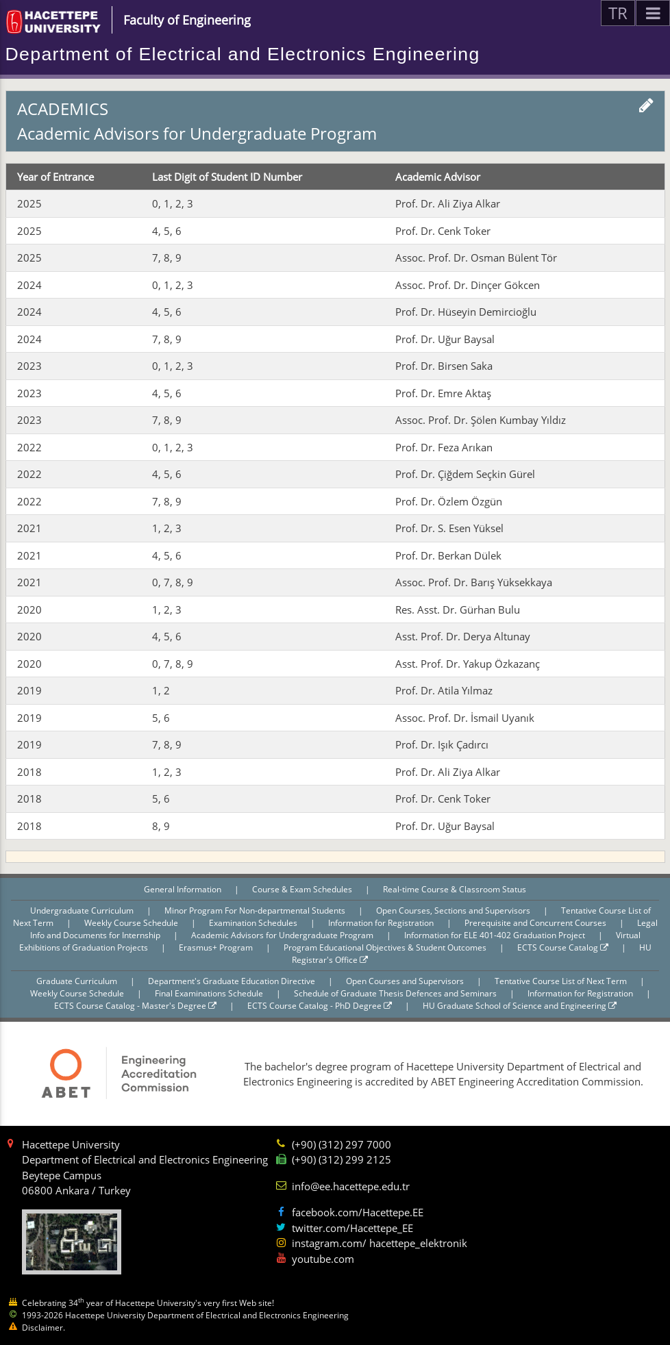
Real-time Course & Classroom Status (454, 889)
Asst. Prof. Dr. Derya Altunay (462, 636)
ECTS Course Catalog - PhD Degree (319, 1005)
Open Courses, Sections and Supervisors (454, 910)
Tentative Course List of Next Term (562, 981)
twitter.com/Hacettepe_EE (352, 1228)
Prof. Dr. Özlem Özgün (448, 501)
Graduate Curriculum (77, 981)
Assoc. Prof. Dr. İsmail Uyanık (464, 718)
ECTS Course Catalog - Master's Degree (135, 1005)
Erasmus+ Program (217, 947)
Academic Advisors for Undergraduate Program (283, 935)
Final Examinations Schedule (210, 993)
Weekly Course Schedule (132, 923)
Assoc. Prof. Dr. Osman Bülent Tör (476, 257)
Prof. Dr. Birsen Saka (444, 366)
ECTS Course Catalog (562, 947)
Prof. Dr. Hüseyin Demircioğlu (465, 311)
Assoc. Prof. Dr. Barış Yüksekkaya (473, 582)
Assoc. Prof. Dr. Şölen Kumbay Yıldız (480, 420)
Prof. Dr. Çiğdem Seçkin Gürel (465, 474)
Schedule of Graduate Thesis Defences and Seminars (396, 993)
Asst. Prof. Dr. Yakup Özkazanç (467, 663)
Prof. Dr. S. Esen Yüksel (449, 528)
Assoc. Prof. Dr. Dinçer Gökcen (467, 285)
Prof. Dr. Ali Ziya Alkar (447, 203)
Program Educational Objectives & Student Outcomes (386, 947)
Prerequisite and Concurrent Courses (536, 923)
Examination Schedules (254, 923)
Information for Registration (382, 923)
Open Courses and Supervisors (406, 981)
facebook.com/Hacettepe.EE (357, 1212)
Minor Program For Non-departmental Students (255, 910)
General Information (183, 889)
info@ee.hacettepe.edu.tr (351, 1186)
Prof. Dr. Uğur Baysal (445, 339)
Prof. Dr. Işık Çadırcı (441, 744)
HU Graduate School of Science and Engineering (520, 1005)
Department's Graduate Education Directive (232, 981)
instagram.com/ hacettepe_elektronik (379, 1243)
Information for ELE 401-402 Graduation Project (495, 935)
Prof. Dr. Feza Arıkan (444, 447)
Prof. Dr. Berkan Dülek (448, 555)
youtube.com (323, 1259)
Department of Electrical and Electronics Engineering (242, 54)
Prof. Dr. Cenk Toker (443, 231)
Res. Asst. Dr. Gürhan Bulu (457, 609)
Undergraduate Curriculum (83, 910)
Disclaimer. (43, 1327)
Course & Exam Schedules (303, 889)
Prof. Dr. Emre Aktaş (443, 393)
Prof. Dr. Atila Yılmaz (444, 690)
